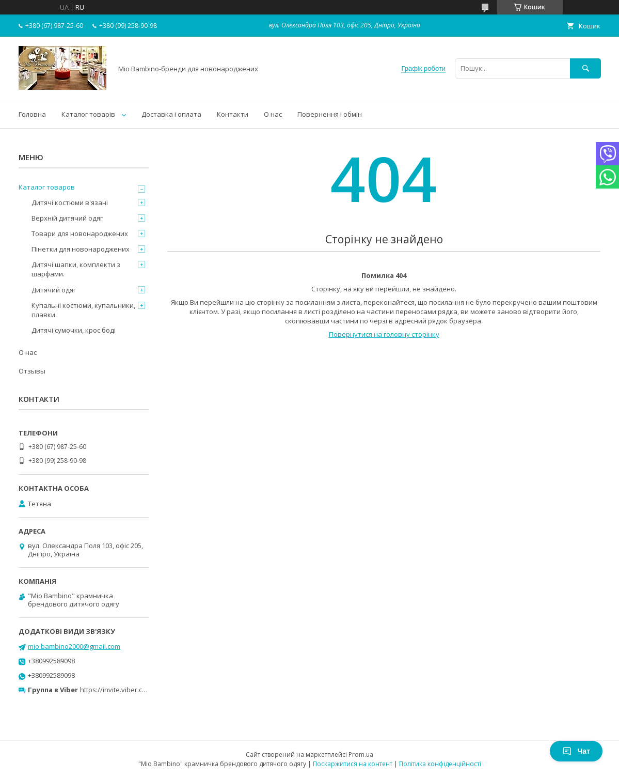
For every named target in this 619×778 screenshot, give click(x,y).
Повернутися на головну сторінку (384, 334)
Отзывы (32, 371)
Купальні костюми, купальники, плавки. (83, 310)
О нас (273, 114)
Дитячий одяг (53, 289)
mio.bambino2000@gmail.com (74, 646)
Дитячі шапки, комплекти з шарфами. (75, 269)
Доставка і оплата (171, 114)
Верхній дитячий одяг (67, 218)
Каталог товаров (47, 187)
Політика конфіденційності (440, 763)
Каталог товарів (88, 114)
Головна (32, 114)
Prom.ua (360, 754)
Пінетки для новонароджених (80, 249)
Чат (576, 751)
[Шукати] (585, 68)
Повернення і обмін (329, 114)
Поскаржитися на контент (352, 763)
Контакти (232, 114)
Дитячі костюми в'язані (69, 202)
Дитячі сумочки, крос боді (73, 330)
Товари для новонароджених (79, 233)
